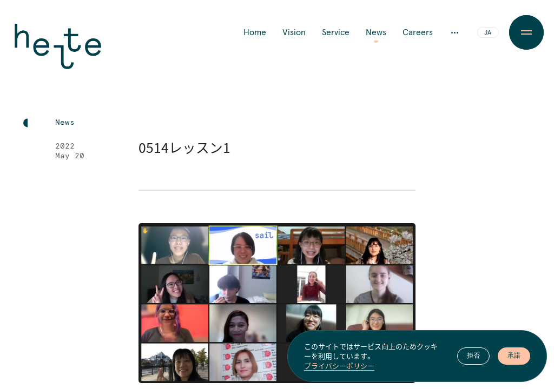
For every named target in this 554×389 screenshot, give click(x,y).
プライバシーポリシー (339, 366)
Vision (294, 32)
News (376, 32)
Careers (418, 32)
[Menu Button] (526, 32)
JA (487, 33)
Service (335, 32)
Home (254, 32)
